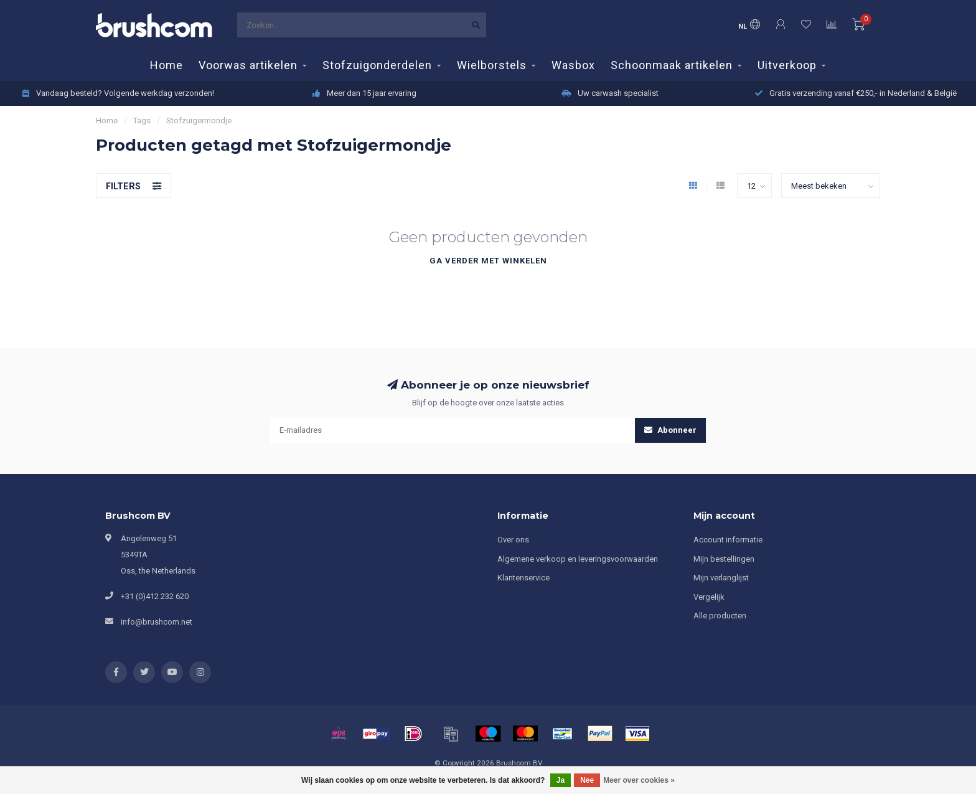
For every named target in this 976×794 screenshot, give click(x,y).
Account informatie (727, 539)
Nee (587, 780)
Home (166, 65)
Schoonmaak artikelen (672, 65)
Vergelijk (709, 597)
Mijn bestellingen (723, 559)
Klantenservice (523, 577)
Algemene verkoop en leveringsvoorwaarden (577, 559)
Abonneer (670, 430)
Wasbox (573, 65)
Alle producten (719, 615)
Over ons (513, 539)
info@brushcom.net (156, 621)
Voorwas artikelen (248, 65)
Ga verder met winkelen (488, 260)
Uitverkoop (787, 65)
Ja (560, 780)
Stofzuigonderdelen (377, 65)
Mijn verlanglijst (721, 577)
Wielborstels (492, 65)
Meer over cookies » (639, 780)
